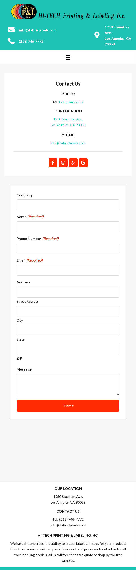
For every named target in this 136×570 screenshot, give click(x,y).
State (21, 339)
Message (24, 369)
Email (30, 260)
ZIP (19, 358)
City (20, 320)
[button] (53, 162)
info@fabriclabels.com (68, 143)
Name (30, 217)
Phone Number (38, 238)
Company (25, 195)
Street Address (28, 301)
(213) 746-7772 (31, 41)
